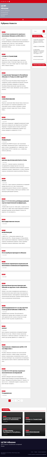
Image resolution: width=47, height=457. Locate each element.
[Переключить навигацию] (23, 20)
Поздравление (7, 393)
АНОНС (4, 328)
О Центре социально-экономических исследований (37, 454)
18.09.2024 (4, 330)
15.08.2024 (4, 395)
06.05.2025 (4, 182)
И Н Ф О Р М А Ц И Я (8, 119)
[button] (43, 19)
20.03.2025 (4, 223)
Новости (3, 54)
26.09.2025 (4, 58)
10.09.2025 (4, 79)
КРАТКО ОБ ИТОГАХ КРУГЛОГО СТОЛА (14, 160)
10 (18, 400)
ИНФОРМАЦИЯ (7, 232)
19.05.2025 (4, 162)
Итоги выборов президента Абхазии (14, 253)
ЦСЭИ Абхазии (8, 442)
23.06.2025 (4, 101)
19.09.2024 (4, 289)
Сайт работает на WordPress (6, 452)
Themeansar (3, 453)
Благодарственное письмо (11, 221)
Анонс (4, 180)
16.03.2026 (4, 38)
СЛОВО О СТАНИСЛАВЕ (9, 56)
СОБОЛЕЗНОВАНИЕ (8, 99)
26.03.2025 (4, 205)
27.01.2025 (4, 267)
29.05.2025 (4, 142)
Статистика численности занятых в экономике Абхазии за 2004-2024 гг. (12, 419)
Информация (6, 140)
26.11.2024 (4, 276)
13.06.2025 (4, 121)
